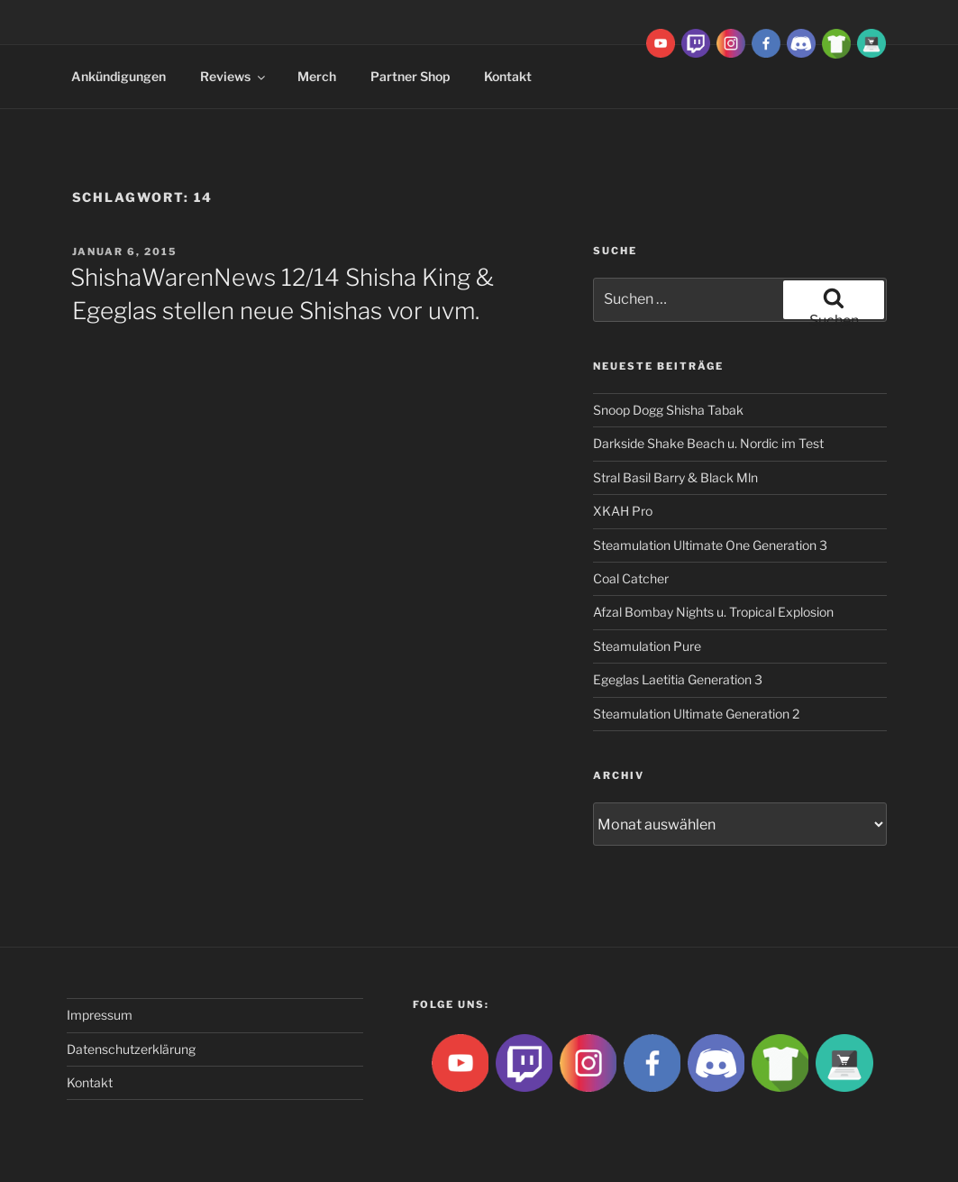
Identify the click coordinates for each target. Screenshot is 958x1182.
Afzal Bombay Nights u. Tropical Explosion (713, 611)
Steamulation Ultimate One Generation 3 (710, 545)
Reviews (234, 76)
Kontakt (508, 76)
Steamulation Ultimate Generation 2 (696, 713)
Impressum (99, 1014)
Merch (316, 76)
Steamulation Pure (647, 646)
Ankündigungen (118, 76)
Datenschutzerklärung (131, 1049)
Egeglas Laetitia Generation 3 (677, 679)
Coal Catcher (631, 578)
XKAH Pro (622, 510)
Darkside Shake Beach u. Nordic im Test (708, 443)
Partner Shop (410, 76)
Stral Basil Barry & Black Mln (675, 477)
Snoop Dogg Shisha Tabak (668, 409)
